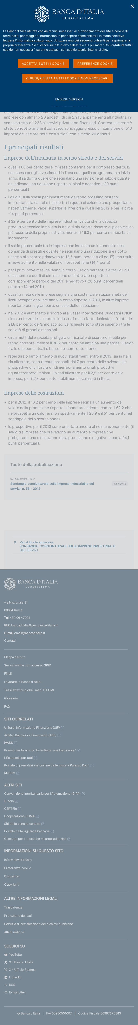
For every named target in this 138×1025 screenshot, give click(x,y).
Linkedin (12, 977)
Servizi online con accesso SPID (27, 665)
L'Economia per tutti (18, 758)
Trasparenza (13, 907)
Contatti (10, 641)
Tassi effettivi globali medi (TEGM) (29, 690)
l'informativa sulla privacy (33, 40)
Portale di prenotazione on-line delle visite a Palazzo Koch (46, 765)
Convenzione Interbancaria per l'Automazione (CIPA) (42, 794)
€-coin (9, 801)
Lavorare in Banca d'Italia (22, 682)
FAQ (7, 706)
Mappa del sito (14, 657)
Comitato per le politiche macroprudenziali (35, 839)
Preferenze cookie (17, 868)
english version (69, 101)
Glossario (11, 698)
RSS (9, 985)
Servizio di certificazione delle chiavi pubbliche (38, 924)
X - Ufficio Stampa (19, 970)
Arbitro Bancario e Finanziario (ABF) (30, 735)
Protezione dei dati (18, 916)
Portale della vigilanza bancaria (27, 831)
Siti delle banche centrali (22, 824)
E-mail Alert (15, 992)
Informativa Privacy (18, 860)
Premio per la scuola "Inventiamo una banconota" (40, 750)
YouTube (13, 955)
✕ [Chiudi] (132, 6)
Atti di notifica (14, 932)
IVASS (8, 743)
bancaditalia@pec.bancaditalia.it (34, 625)
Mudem (9, 773)
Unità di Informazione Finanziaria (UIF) (32, 728)
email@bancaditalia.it (29, 633)
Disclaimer (12, 876)
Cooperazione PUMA (19, 816)
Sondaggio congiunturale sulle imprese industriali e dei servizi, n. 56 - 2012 (52, 486)
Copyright (11, 884)
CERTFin (10, 809)
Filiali (8, 673)
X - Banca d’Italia (18, 962)
